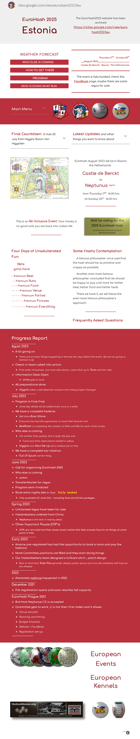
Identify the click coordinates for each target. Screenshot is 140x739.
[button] (43, 108)
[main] (39, 27)
